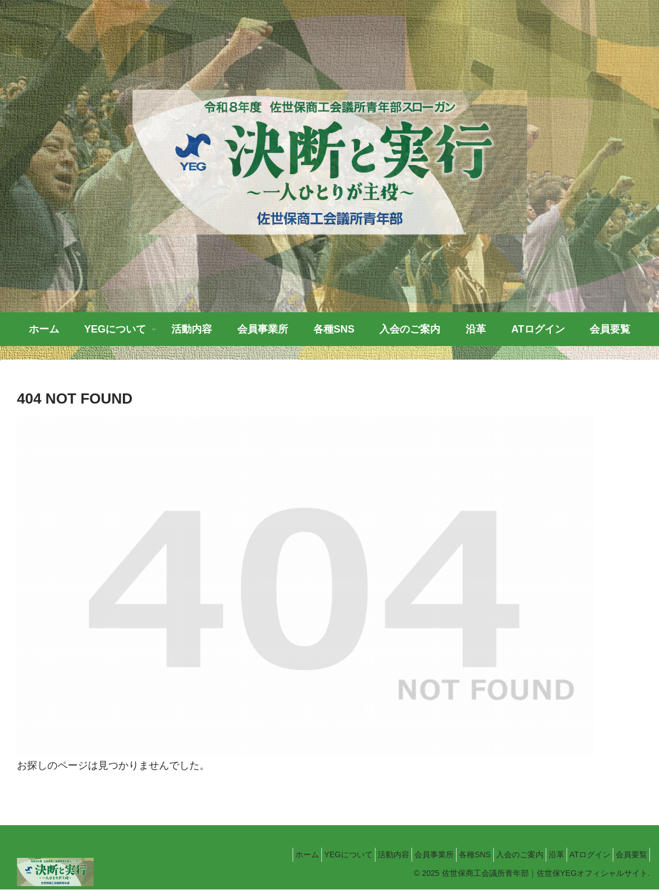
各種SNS (444, 854)
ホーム (250, 854)
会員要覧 (628, 854)
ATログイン (579, 854)
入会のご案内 (496, 854)
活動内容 (349, 854)
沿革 (539, 854)
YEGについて (298, 854)
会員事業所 (397, 854)
